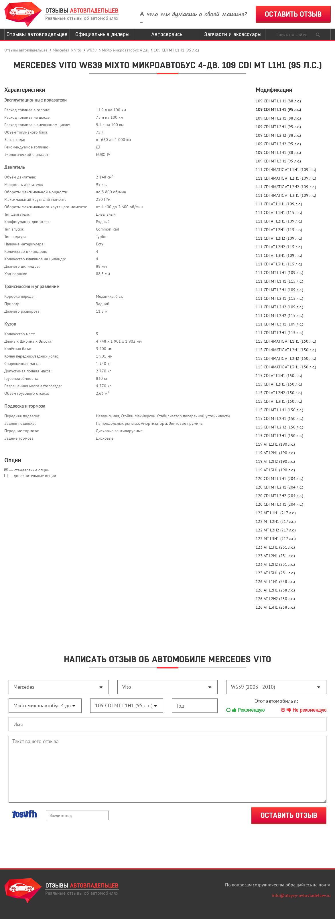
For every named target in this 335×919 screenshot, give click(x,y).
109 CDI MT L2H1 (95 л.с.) (278, 126)
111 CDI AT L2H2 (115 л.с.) (279, 246)
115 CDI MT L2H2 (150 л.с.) (279, 427)
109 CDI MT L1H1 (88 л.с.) (278, 101)
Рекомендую (245, 709)
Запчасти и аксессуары (232, 34)
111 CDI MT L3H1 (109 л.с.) (279, 324)
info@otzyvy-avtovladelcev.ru (301, 895)
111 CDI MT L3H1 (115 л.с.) (279, 332)
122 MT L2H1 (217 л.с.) (276, 521)
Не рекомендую (303, 709)
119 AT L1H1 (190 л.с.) (275, 444)
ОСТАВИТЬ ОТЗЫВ (293, 14)
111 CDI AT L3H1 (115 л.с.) (279, 264)
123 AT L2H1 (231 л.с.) (275, 555)
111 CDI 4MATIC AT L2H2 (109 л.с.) (286, 186)
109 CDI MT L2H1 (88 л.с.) (278, 118)
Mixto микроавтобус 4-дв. (125, 50)
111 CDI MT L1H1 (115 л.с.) (279, 281)
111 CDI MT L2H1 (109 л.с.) (279, 289)
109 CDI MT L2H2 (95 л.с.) (278, 143)
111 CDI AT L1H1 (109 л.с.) (279, 204)
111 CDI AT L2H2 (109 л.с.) (279, 238)
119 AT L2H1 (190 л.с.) (275, 452)
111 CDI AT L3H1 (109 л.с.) (279, 255)
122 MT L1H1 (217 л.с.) (276, 512)
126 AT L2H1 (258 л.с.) (275, 590)
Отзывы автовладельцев (37, 34)
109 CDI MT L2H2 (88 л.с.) (278, 135)
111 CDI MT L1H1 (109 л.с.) (279, 272)
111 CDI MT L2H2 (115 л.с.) (279, 315)
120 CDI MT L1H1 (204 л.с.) (279, 478)
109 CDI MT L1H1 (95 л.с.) (278, 109)
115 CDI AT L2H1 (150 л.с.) (279, 384)
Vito (77, 50)
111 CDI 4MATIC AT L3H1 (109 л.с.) (286, 195)
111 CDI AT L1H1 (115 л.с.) (279, 212)
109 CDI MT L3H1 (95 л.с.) (278, 161)
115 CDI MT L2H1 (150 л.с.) (279, 418)
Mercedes (61, 50)
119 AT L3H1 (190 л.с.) (275, 470)
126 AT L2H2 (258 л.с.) (275, 598)
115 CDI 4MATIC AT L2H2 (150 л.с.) (286, 358)
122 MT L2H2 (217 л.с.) (276, 530)
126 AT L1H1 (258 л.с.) (275, 581)
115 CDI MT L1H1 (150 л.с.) (279, 409)
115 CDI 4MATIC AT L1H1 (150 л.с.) (286, 341)
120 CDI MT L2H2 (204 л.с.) (279, 495)
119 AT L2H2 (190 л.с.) (275, 461)
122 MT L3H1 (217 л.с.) (276, 538)
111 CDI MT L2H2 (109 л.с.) (279, 306)
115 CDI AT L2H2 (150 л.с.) (279, 392)
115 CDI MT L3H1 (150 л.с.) (279, 435)
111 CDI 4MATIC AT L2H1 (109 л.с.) (286, 178)
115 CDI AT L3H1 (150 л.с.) (279, 401)
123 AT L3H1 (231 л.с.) (275, 572)
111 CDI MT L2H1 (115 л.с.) (279, 298)
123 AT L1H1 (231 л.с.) (275, 547)
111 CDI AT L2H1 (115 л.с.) (279, 229)
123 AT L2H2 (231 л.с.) (275, 564)
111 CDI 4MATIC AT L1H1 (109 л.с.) (286, 169)
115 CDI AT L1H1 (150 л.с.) (279, 375)
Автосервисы (167, 34)
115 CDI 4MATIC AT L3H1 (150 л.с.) (286, 367)
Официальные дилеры (102, 34)
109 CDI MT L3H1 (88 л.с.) (278, 152)
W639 (91, 50)
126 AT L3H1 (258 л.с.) (275, 607)
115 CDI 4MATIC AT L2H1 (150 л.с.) (286, 349)
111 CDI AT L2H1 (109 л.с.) (279, 221)
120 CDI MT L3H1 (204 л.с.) (279, 504)
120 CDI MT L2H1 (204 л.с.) (279, 487)
